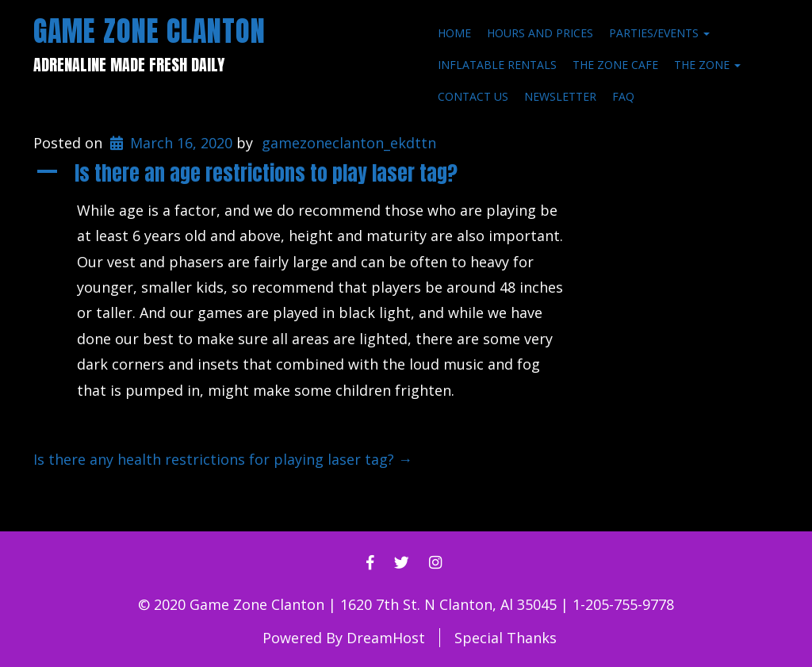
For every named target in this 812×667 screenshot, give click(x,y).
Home (454, 32)
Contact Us (473, 96)
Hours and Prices (540, 32)
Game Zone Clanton (149, 31)
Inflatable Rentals (497, 64)
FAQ (623, 96)
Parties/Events (659, 32)
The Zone (707, 64)
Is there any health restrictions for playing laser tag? (222, 459)
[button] (310, 174)
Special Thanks (505, 637)
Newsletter (560, 96)
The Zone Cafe (615, 64)
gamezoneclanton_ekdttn (349, 142)
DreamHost (386, 637)
